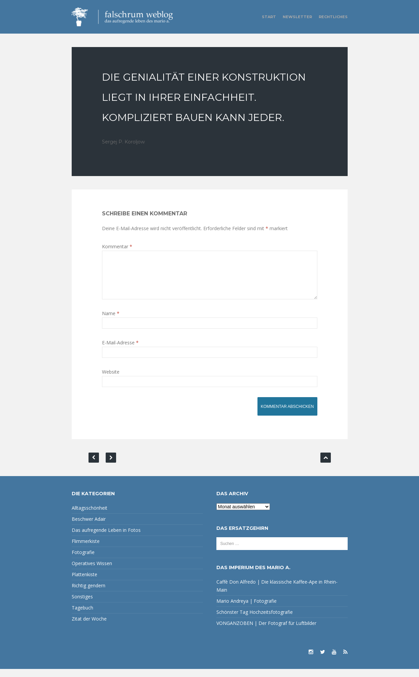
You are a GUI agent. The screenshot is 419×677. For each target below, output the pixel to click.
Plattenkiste (84, 582)
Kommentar (117, 246)
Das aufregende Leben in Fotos (106, 538)
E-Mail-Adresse (120, 350)
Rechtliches (333, 16)
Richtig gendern (88, 593)
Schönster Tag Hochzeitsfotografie (254, 620)
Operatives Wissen (92, 571)
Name (110, 321)
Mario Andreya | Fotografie (246, 609)
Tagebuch (82, 615)
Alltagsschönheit (89, 516)
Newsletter (297, 16)
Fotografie (83, 560)
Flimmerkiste (86, 549)
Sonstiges (82, 604)
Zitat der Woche (89, 627)
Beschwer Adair (89, 527)
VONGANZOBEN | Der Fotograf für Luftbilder (266, 631)
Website (110, 380)
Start (269, 16)
